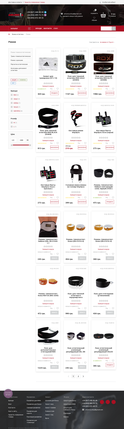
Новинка (23, 80)
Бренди (39, 28)
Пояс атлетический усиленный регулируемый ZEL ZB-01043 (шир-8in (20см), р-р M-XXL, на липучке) (76, 350)
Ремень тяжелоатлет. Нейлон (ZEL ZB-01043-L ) (48, 241)
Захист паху (49, 404)
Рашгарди (67, 413)
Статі (56, 28)
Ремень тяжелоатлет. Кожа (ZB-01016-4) (103, 240)
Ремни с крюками (17, 60)
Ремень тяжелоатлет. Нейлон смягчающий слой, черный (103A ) (103, 187)
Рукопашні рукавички (34, 417)
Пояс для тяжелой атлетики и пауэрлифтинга (76, 295)
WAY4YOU (18, 111)
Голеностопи (49, 411)
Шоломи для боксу (52, 400)
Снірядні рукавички (33, 407)
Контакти (48, 28)
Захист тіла (49, 414)
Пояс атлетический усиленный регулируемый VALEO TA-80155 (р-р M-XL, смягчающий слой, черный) (103, 350)
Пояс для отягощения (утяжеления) (103, 294)
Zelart (17, 99)
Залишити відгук (48, 86)
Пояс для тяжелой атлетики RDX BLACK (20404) (48, 132)
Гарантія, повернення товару (35, 2)
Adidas (17, 103)
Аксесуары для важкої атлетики (19, 69)
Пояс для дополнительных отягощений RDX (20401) (48, 350)
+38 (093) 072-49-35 (35, 18)
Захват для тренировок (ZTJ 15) (48, 77)
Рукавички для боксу (34, 404)
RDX (16, 95)
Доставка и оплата (15, 2)
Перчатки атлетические (19, 64)
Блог (10, 404)
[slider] (48, 83)
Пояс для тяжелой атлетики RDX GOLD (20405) (76, 78)
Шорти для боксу (70, 400)
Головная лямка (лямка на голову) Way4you (76, 186)
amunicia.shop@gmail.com (73, 14)
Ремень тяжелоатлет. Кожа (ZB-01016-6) (75, 240)
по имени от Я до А (106, 42)
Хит (13, 83)
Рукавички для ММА (34, 400)
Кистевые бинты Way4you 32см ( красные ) (48, 187)
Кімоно (66, 417)
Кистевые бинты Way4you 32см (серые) (103, 131)
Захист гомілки (50, 407)
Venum (17, 107)
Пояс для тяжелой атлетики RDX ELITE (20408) (103, 78)
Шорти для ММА (70, 404)
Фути (47, 418)
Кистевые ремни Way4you (76, 131)
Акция (14, 80)
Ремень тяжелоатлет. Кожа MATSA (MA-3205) (48, 294)
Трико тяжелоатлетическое (21, 56)
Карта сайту (12, 411)
